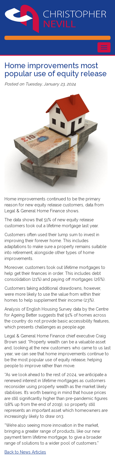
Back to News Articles (25, 452)
